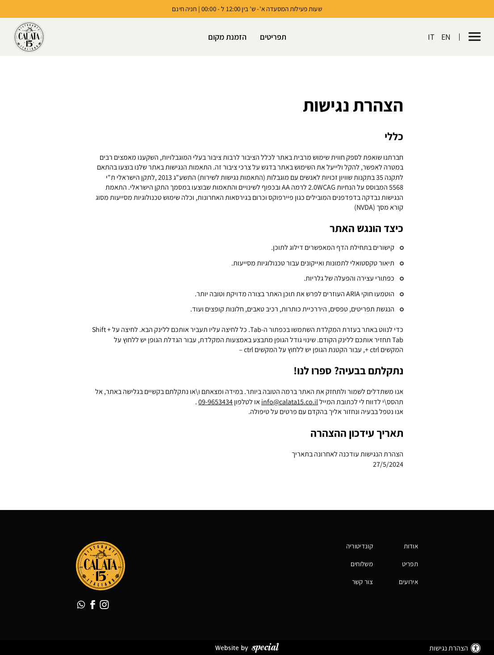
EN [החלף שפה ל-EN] (446, 37)
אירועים (408, 581)
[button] (475, 37)
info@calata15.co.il (289, 401)
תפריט (410, 564)
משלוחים (362, 564)
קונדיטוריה (359, 546)
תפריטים (273, 37)
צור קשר (362, 581)
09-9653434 (215, 401)
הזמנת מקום (227, 37)
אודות (411, 546)
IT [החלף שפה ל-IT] (431, 37)
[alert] (247, 105)
